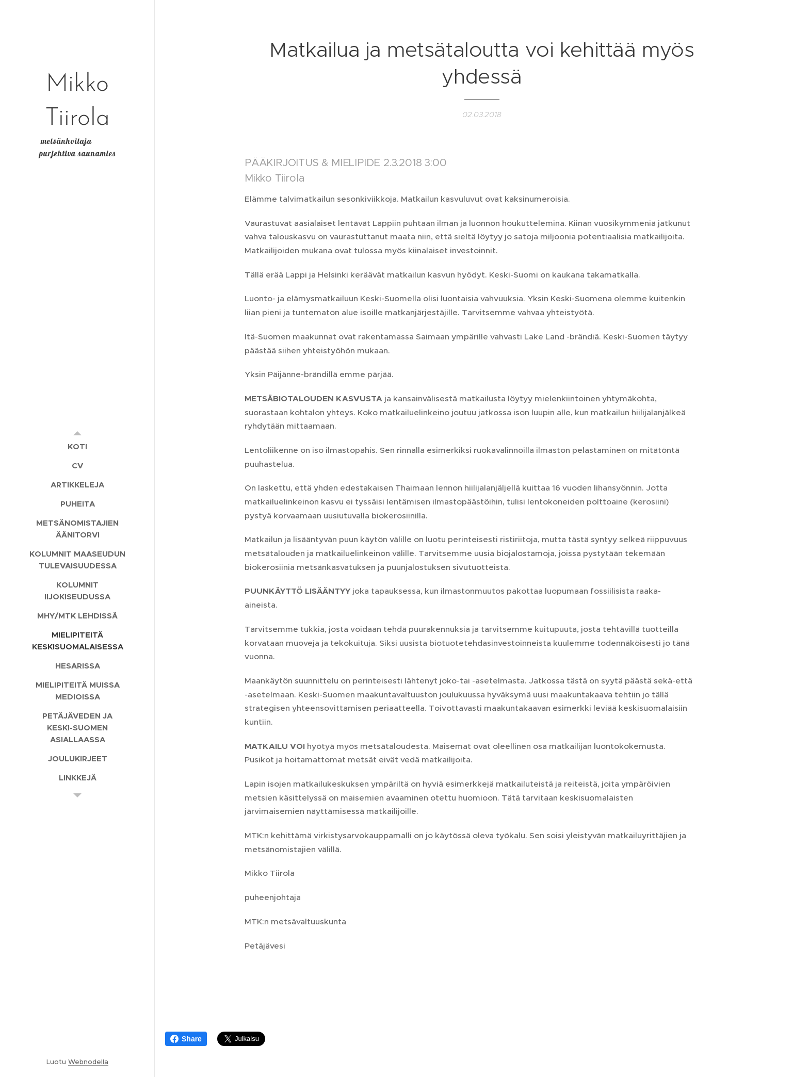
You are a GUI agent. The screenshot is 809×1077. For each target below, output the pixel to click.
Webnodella (88, 1061)
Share (186, 1039)
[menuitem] (77, 446)
